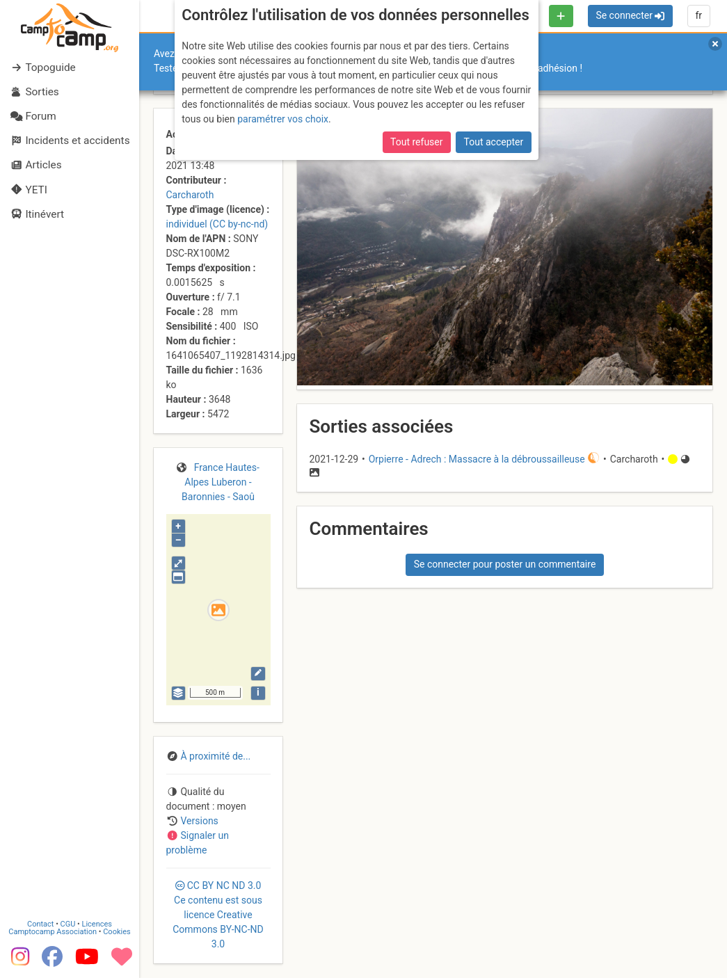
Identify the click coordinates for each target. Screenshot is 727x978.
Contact (40, 924)
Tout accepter (494, 141)
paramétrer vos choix (282, 119)
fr (698, 15)
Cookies (116, 931)
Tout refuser (416, 141)
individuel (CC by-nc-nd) (217, 224)
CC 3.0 (218, 914)
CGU (68, 924)
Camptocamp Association (52, 931)
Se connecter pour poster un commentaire (505, 564)
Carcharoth (190, 194)
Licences (97, 924)
